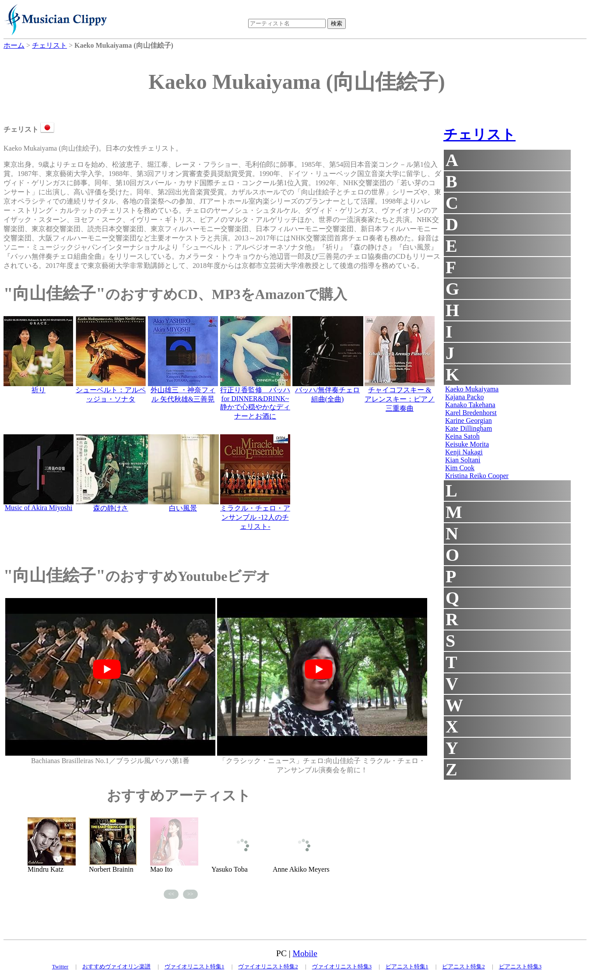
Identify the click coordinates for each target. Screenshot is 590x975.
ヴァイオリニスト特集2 (268, 966)
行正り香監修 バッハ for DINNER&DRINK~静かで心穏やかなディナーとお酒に (255, 403)
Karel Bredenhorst (471, 412)
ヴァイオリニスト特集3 (342, 966)
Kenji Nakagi (464, 452)
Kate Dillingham (468, 428)
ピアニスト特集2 (463, 966)
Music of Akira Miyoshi (38, 507)
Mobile (305, 953)
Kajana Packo (464, 397)
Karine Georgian (468, 420)
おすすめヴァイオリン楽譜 (116, 966)
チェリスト (479, 134)
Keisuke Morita (467, 444)
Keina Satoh (462, 436)
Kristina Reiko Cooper (477, 475)
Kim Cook (459, 468)
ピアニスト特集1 (407, 966)
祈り (39, 390)
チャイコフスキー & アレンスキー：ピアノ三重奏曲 (400, 399)
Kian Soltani (462, 460)
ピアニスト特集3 (520, 966)
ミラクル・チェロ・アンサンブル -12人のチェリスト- (255, 517)
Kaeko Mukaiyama (472, 389)
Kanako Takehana (470, 404)
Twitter (60, 966)
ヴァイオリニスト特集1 (195, 966)
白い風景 (183, 508)
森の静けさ (110, 508)
